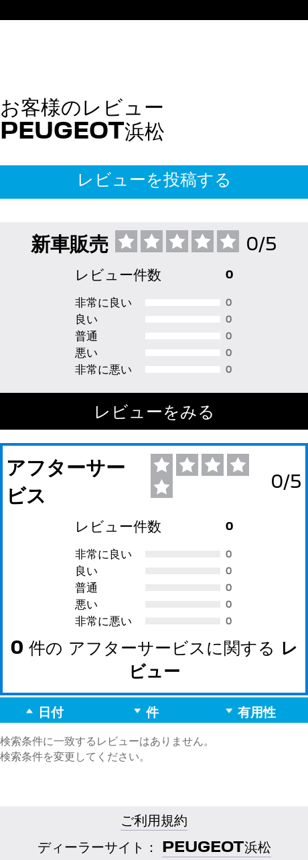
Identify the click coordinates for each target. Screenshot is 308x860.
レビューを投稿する (154, 178)
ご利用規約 (154, 819)
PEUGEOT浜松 (216, 846)
